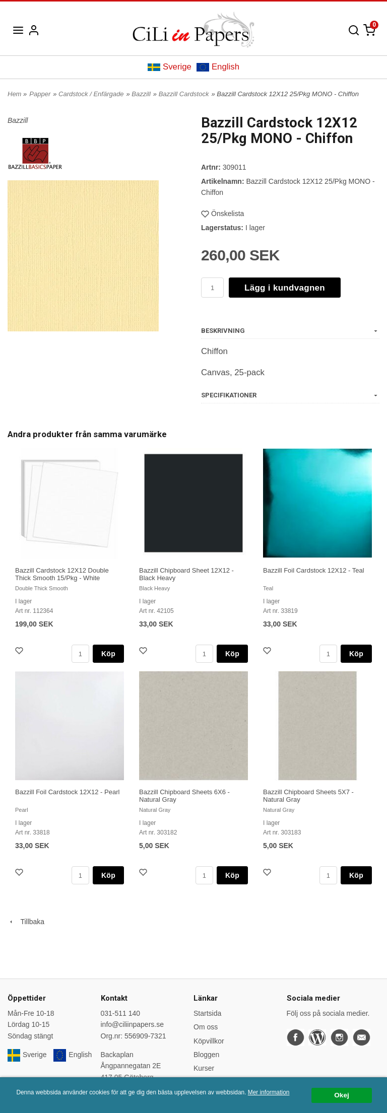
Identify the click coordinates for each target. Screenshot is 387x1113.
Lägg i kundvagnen (284, 288)
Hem (14, 94)
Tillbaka (26, 922)
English (218, 67)
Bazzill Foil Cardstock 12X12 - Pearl (67, 792)
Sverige (169, 67)
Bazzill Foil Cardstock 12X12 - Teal (313, 570)
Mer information (269, 1092)
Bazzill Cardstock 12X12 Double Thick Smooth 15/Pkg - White (62, 574)
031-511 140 (121, 1013)
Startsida (207, 1013)
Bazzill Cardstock (184, 94)
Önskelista (222, 214)
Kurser (204, 1068)
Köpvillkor (209, 1041)
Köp (108, 654)
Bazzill (141, 94)
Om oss (206, 1027)
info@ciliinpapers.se (132, 1024)
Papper (39, 94)
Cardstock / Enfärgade (90, 94)
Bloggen (206, 1055)
